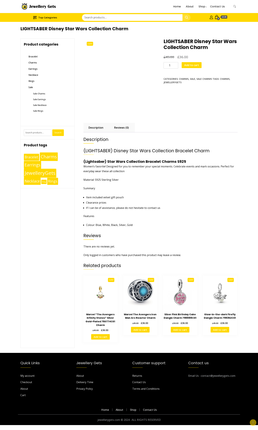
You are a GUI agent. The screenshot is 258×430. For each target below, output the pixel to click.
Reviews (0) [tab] (121, 127)
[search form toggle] (235, 6)
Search (58, 132)
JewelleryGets (172, 82)
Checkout (26, 382)
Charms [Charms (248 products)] (49, 156)
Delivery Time (84, 382)
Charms (184, 78)
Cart (23, 395)
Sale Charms (204, 78)
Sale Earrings (39, 99)
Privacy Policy (84, 389)
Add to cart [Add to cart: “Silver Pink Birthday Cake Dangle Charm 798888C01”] (180, 329)
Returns (137, 376)
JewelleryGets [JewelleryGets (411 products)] (40, 173)
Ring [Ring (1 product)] (44, 182)
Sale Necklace (40, 105)
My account (27, 376)
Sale (192, 78)
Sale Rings (38, 110)
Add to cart (191, 65)
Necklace (33, 74)
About (190, 6)
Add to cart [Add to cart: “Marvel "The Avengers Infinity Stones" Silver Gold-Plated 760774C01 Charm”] (100, 336)
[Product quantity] (171, 65)
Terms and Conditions (146, 389)
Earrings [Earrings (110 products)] (32, 165)
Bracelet (33, 56)
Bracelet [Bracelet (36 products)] (31, 157)
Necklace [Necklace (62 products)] (32, 181)
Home (177, 6)
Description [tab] (96, 127)
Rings (31, 81)
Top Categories (45, 17)
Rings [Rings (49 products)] (52, 181)
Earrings (33, 68)
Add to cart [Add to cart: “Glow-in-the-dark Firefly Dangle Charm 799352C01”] (220, 329)
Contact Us (217, 6)
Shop (202, 6)
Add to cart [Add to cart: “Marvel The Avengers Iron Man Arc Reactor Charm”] (140, 329)
